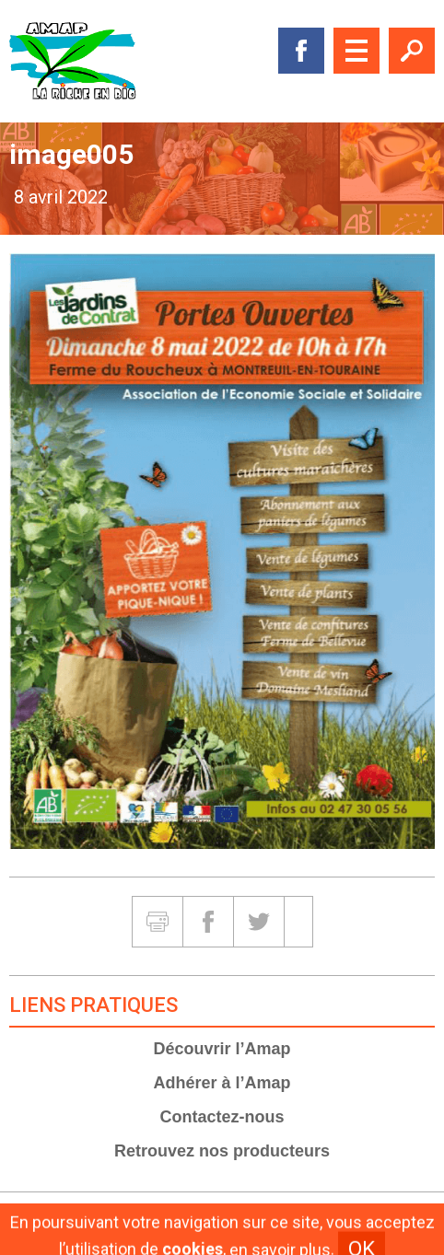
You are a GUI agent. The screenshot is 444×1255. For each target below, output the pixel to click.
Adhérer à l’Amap (221, 1083)
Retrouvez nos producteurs (222, 1151)
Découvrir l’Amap (221, 1049)
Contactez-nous (222, 1117)
